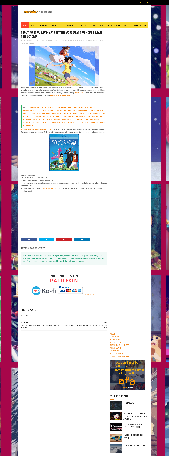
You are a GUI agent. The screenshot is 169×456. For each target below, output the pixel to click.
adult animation (116, 169)
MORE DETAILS (90, 295)
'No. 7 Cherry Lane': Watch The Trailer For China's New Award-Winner (135, 114)
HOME (140, 452)
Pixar (135, 174)
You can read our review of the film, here (37, 129)
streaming (121, 161)
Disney (133, 165)
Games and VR (114, 25)
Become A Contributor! (119, 54)
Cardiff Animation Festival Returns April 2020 (134, 123)
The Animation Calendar (119, 42)
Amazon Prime (122, 186)
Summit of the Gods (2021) (134, 143)
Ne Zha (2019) (129, 100)
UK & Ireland (136, 161)
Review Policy (115, 40)
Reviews (43, 25)
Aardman (124, 182)
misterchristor (92, 40)
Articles (55, 25)
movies (101, 40)
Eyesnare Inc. (75, 453)
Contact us (114, 34)
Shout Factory (30, 43)
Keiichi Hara (83, 40)
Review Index (115, 37)
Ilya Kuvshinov (73, 40)
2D (127, 165)
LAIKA (132, 186)
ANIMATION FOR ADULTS (56, 453)
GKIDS (113, 165)
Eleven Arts (57, 40)
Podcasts (69, 25)
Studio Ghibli (129, 169)
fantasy (64, 40)
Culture (127, 25)
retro (113, 186)
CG (128, 161)
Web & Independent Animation (121, 174)
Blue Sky (139, 186)
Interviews (82, 25)
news (23, 43)
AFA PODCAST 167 (116, 323)
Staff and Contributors (120, 51)
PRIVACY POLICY (84, 453)
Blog (93, 25)
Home (25, 25)
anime (50, 40)
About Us (113, 31)
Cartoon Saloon (128, 178)
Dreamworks (141, 178)
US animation (115, 178)
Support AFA (115, 48)
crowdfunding (135, 182)
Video (102, 25)
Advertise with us (117, 45)
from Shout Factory (49, 188)
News (33, 25)
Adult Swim (115, 182)
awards (140, 165)
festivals (121, 165)
